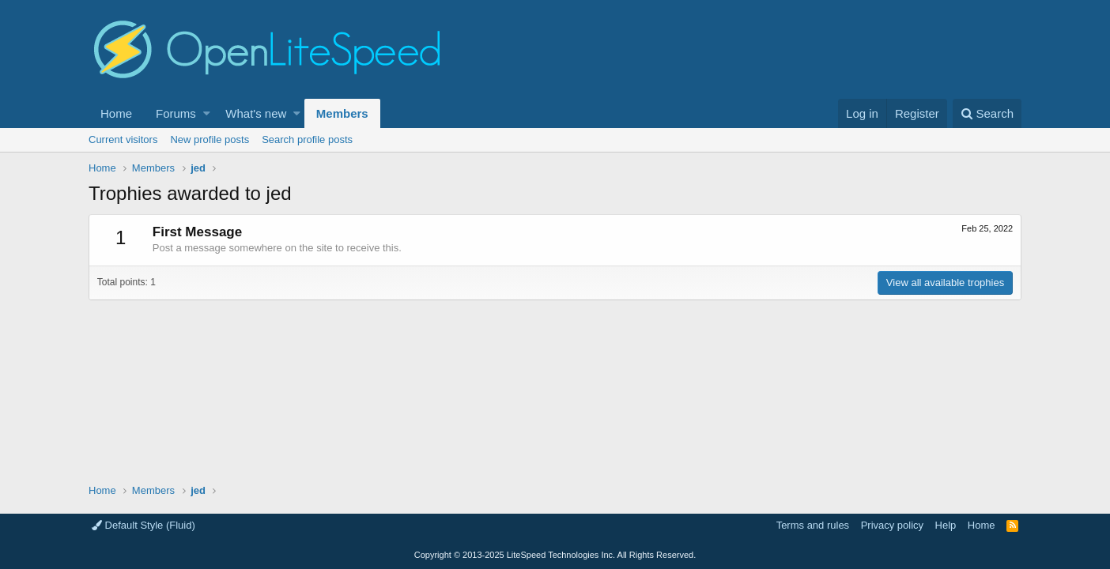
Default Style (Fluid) (143, 525)
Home (116, 113)
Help (946, 525)
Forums (176, 113)
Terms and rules (812, 525)
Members (342, 113)
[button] (206, 113)
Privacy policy (892, 525)
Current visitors (123, 139)
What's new (255, 113)
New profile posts (209, 139)
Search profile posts (307, 139)
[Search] (987, 113)
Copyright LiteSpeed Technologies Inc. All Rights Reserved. (555, 555)
